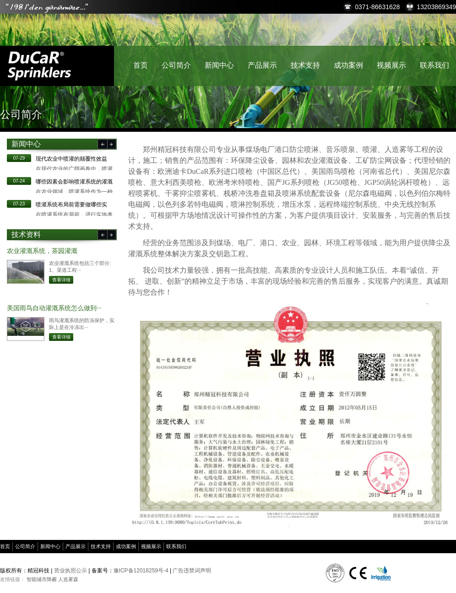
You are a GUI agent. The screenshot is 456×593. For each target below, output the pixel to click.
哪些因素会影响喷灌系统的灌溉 (74, 181)
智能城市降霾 (42, 579)
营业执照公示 (70, 570)
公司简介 (176, 65)
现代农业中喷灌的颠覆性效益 (71, 159)
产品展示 (262, 65)
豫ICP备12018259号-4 (141, 570)
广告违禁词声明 (192, 570)
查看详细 (61, 279)
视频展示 (391, 65)
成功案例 (348, 65)
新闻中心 (219, 65)
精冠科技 (39, 66)
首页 (140, 65)
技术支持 (305, 65)
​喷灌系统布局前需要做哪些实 (71, 204)
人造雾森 (68, 579)
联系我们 (434, 65)
